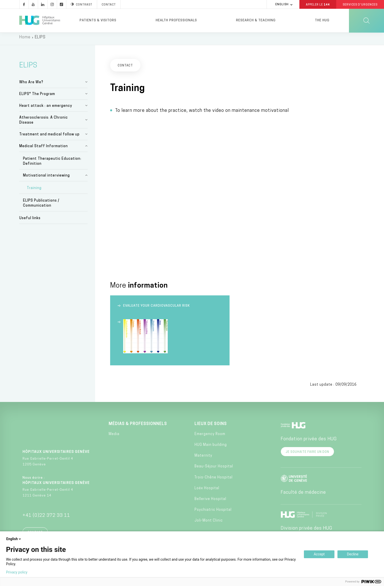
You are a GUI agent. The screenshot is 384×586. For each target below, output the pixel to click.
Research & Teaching (256, 20)
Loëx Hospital (207, 491)
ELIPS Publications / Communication (41, 206)
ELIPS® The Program (37, 97)
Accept (319, 554)
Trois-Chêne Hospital (214, 480)
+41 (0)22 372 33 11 (46, 518)
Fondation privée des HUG (309, 441)
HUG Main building (211, 448)
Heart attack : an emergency (45, 108)
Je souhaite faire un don (307, 454)
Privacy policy (16, 572)
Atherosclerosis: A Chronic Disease (43, 122)
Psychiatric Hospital (213, 513)
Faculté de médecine (303, 495)
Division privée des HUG (306, 531)
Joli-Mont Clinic (209, 523)
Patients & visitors (98, 20)
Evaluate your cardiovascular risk (156, 308)
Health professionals (176, 20)
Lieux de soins (211, 427)
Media (114, 437)
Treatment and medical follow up (49, 137)
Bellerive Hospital (210, 502)
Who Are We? (31, 85)
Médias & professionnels (138, 427)
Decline (352, 554)
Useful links (30, 221)
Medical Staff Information (43, 149)
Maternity (203, 458)
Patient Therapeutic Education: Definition (52, 163)
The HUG (322, 20)
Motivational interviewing (46, 178)
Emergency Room (210, 437)
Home (25, 40)
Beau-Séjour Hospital (214, 469)
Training (34, 191)
